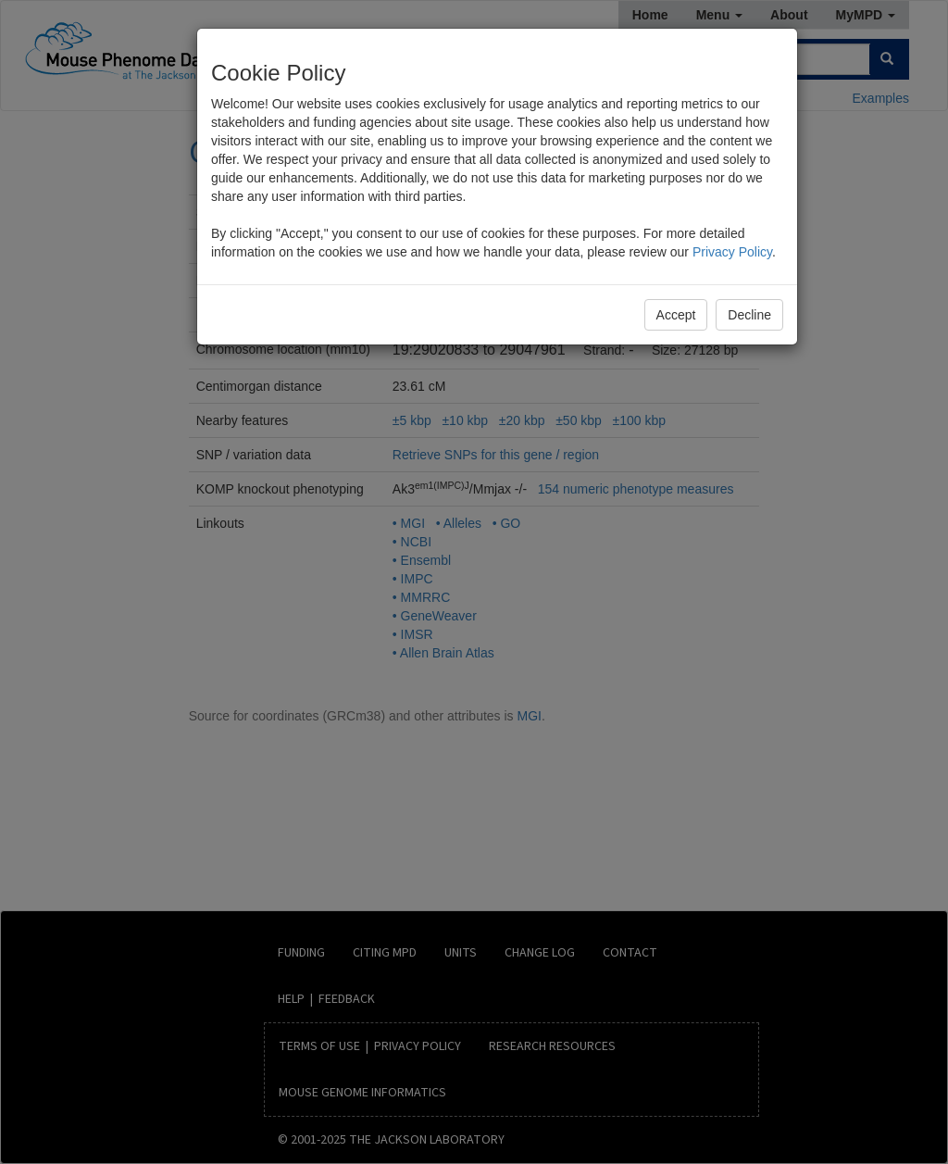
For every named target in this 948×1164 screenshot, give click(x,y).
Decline (749, 314)
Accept (676, 314)
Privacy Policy (732, 251)
